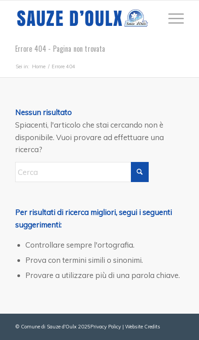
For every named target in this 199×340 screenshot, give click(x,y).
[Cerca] (82, 172)
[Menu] (171, 18)
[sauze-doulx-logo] (82, 18)
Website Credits (142, 326)
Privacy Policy (105, 326)
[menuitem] (171, 18)
